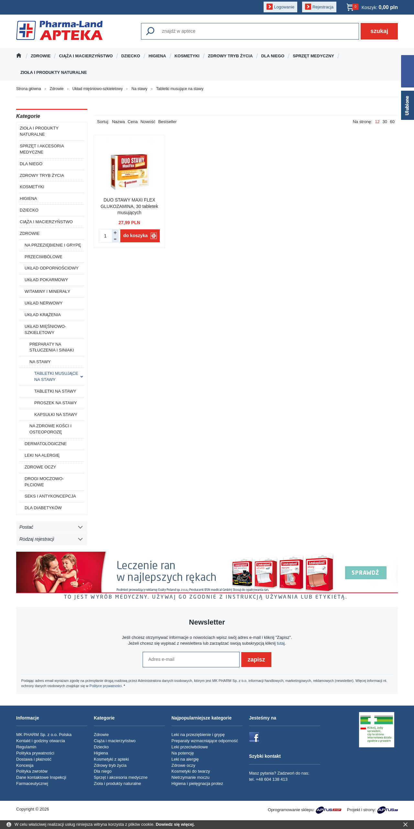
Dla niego (272, 55)
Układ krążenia (43, 314)
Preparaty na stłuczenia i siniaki (51, 347)
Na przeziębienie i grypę (53, 245)
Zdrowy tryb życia (230, 55)
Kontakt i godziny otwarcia (40, 740)
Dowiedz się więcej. (175, 824)
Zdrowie (40, 55)
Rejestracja (322, 7)
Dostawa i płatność (33, 759)
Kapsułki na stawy (55, 414)
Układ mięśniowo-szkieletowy (45, 329)
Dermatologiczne (46, 443)
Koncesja (24, 765)
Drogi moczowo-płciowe (44, 481)
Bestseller (167, 121)
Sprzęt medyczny (313, 55)
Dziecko (130, 55)
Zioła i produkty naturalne (53, 72)
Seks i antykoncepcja (50, 496)
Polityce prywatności (106, 686)
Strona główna (21, 55)
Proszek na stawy (55, 402)
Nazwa (118, 121)
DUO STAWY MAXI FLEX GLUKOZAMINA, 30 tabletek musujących (129, 206)
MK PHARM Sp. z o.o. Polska (43, 734)
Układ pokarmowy (46, 279)
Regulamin (26, 746)
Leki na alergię (42, 455)
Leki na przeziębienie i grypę (198, 734)
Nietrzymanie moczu (190, 777)
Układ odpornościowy (52, 268)
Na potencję (182, 753)
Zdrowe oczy (40, 467)
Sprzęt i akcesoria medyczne (42, 149)
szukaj (379, 31)
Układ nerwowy (44, 303)
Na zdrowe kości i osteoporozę (50, 428)
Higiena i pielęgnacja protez (197, 783)
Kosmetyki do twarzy (190, 771)
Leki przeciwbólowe (189, 746)
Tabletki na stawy (55, 391)
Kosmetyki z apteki (111, 759)
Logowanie (284, 7)
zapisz (256, 659)
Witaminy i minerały (47, 291)
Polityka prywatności (35, 753)
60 (392, 121)
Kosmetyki (186, 55)
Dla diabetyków (43, 507)
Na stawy (40, 361)
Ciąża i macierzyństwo (86, 55)
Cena (133, 121)
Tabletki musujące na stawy (56, 376)
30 (384, 121)
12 (377, 121)
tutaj (281, 643)
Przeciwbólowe (43, 256)
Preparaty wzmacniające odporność (204, 740)
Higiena (157, 55)
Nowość (147, 121)
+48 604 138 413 (272, 779)
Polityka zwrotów (32, 771)
